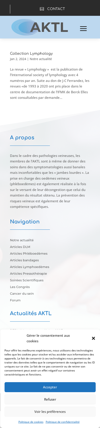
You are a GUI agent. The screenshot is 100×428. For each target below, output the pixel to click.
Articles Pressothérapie (28, 274)
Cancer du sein (22, 294)
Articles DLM (20, 247)
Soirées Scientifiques (26, 280)
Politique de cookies (30, 422)
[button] (93, 338)
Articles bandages (24, 260)
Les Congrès (20, 287)
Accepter (50, 387)
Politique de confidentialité (63, 422)
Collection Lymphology (31, 54)
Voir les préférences (50, 411)
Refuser (50, 399)
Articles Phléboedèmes (28, 254)
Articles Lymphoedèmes (29, 267)
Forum (15, 300)
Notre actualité (41, 59)
